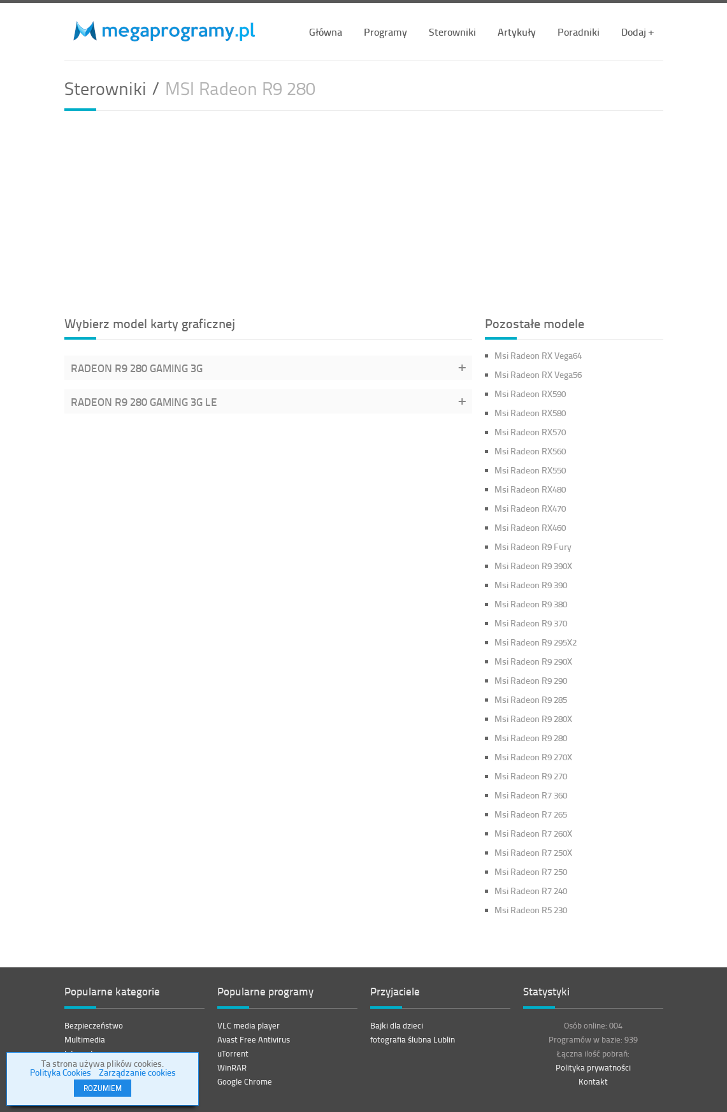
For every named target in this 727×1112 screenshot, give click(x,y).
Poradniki (579, 31)
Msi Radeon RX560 (530, 451)
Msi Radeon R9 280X (533, 718)
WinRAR (232, 1067)
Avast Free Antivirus (253, 1039)
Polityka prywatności (593, 1067)
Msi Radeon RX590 (530, 393)
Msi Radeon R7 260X (533, 833)
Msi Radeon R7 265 (530, 814)
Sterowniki (452, 31)
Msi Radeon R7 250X (533, 852)
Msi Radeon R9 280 (530, 738)
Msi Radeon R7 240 (530, 891)
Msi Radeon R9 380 (530, 604)
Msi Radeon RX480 (530, 489)
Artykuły (517, 31)
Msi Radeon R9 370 (530, 623)
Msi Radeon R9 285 (530, 699)
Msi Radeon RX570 (530, 432)
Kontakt (593, 1081)
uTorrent (232, 1053)
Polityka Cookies (60, 1072)
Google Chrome (244, 1081)
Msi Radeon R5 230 (530, 910)
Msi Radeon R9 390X (533, 566)
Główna (325, 31)
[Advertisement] (364, 211)
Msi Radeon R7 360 (530, 795)
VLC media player (248, 1025)
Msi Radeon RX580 (530, 413)
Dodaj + (637, 31)
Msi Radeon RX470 (530, 508)
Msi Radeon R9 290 (530, 680)
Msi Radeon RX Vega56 (538, 374)
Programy (385, 31)
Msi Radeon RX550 (530, 470)
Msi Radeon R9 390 (530, 585)
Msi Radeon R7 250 (530, 871)
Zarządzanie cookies (137, 1072)
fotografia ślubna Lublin (412, 1039)
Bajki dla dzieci (396, 1025)
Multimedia (84, 1039)
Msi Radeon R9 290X (533, 661)
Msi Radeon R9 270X (533, 757)
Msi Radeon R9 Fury (533, 546)
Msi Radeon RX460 (530, 527)
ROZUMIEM (102, 1088)
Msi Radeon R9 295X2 (535, 642)
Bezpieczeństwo (93, 1025)
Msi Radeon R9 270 (530, 776)
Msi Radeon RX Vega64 (538, 355)
